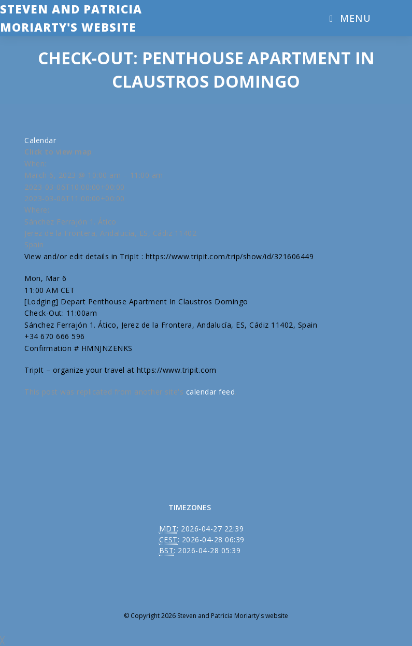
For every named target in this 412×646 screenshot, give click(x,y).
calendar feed (210, 392)
